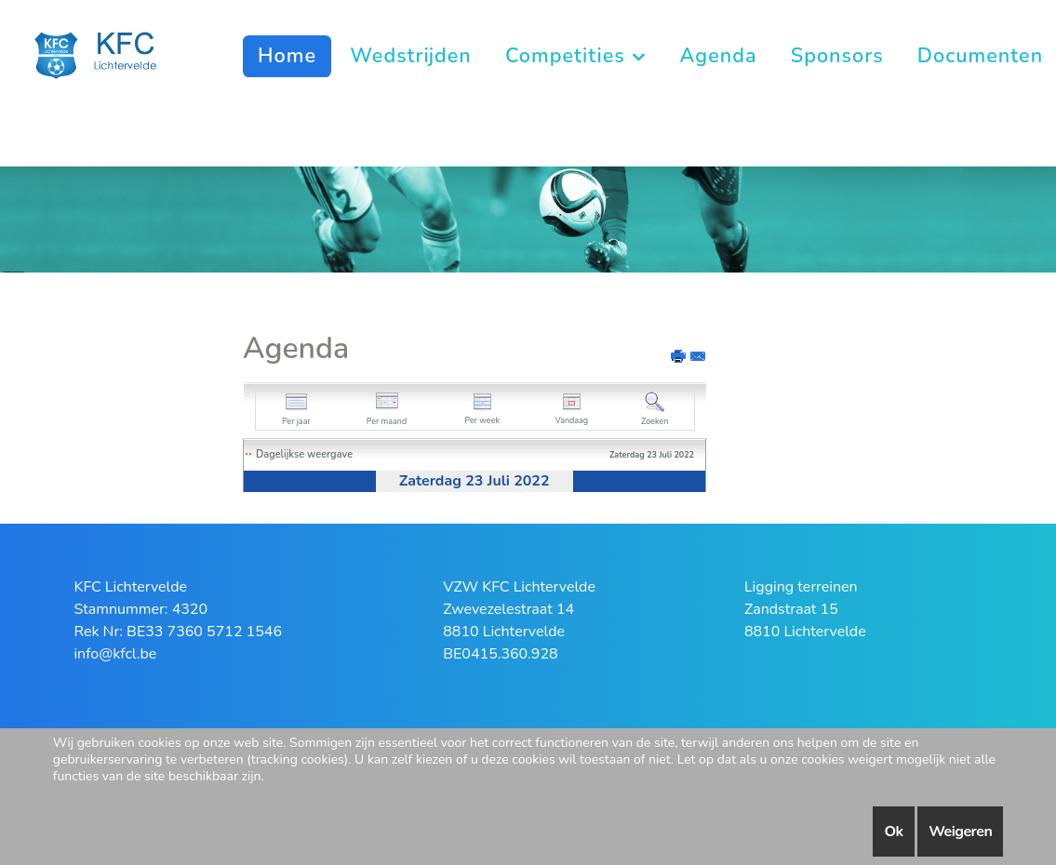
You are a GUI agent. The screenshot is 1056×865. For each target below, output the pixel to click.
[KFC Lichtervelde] (106, 53)
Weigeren (960, 831)
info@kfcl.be (115, 654)
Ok (893, 831)
